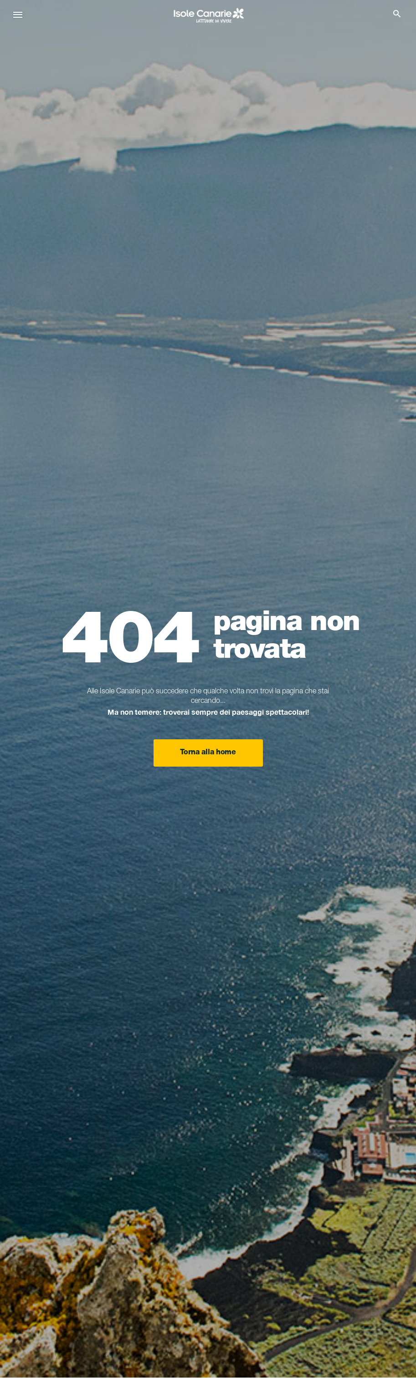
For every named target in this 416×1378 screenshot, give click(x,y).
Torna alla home (208, 753)
